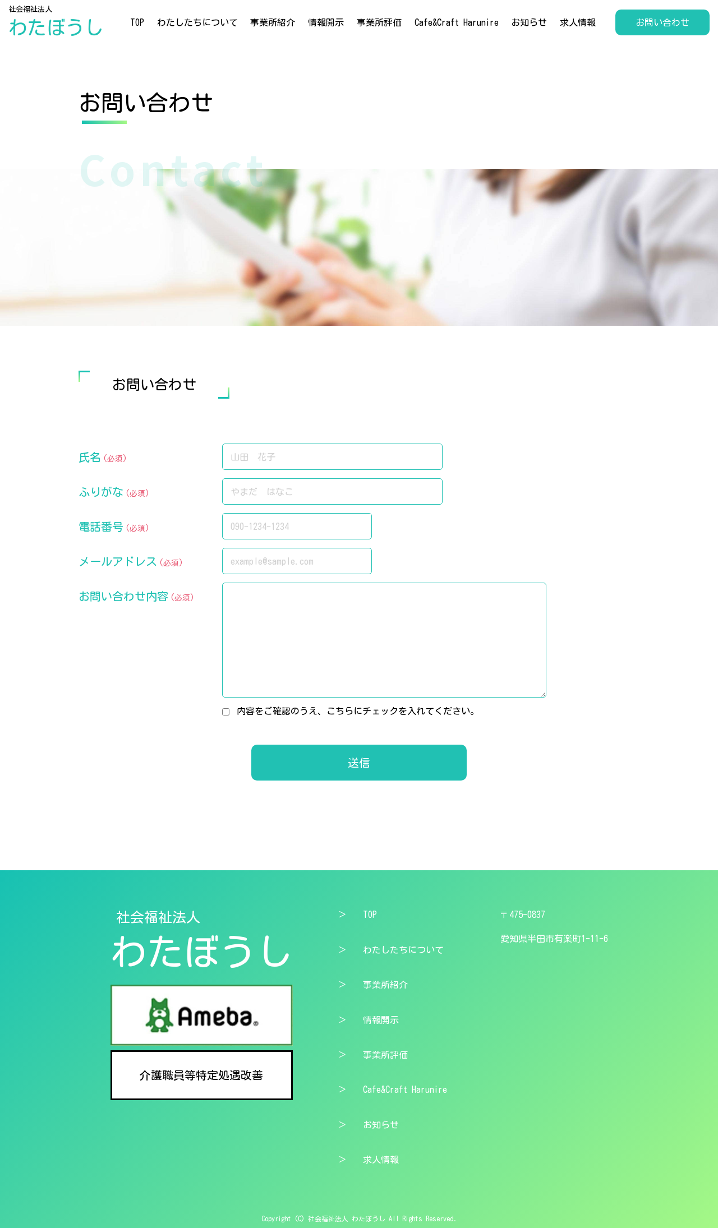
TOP (137, 22)
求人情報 (578, 22)
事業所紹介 (272, 22)
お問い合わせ (662, 22)
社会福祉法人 (56, 22)
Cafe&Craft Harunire (457, 22)
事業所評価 (379, 22)
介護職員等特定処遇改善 (201, 1075)
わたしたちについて (197, 22)
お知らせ (529, 22)
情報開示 (326, 22)
